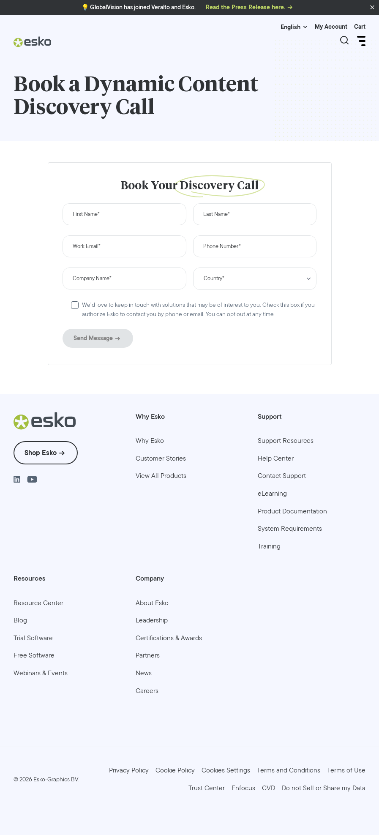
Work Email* (87, 246)
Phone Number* (222, 246)
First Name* (86, 214)
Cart (359, 26)
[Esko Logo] (33, 45)
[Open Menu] (360, 41)
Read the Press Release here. (245, 7)
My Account (331, 26)
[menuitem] (150, 440)
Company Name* (92, 278)
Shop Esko (41, 453)
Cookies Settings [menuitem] (226, 770)
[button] (372, 7)
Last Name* (216, 214)
